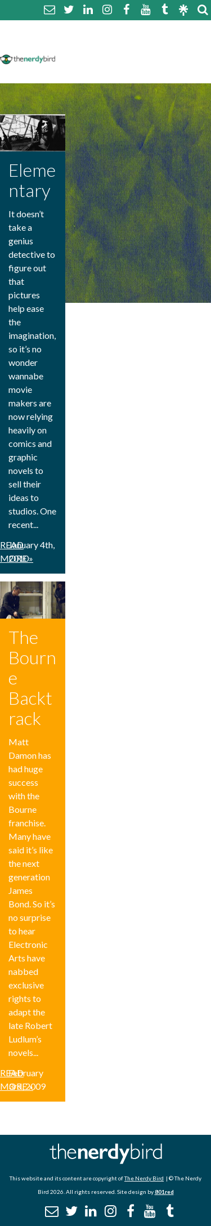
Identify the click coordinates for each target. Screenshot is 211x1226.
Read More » (16, 551)
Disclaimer (168, 43)
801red (164, 1191)
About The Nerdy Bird (109, 30)
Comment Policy (97, 43)
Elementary (32, 180)
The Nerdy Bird (144, 1178)
